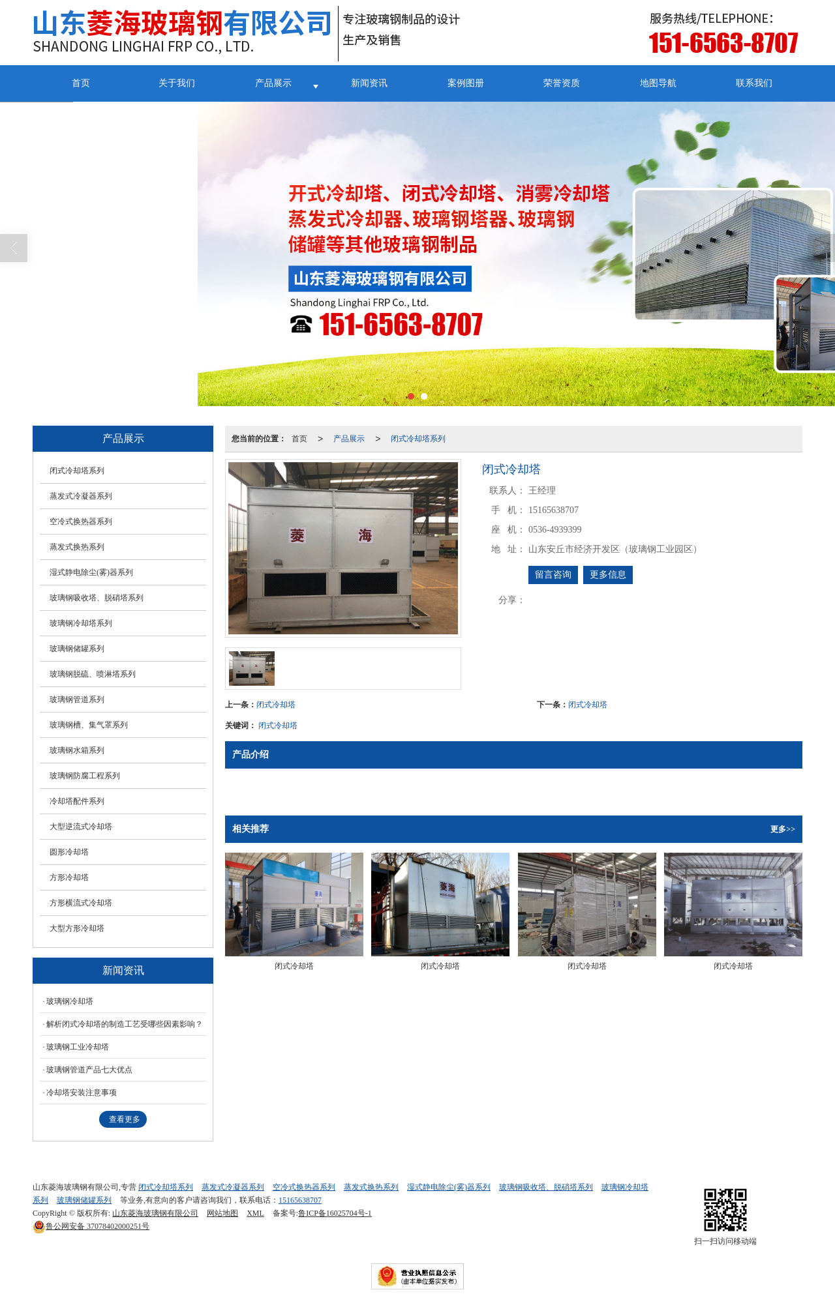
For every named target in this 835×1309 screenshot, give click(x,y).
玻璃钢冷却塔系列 (81, 623)
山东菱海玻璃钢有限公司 (155, 1213)
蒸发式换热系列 (77, 547)
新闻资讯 (369, 83)
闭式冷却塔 (276, 704)
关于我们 (177, 83)
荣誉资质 (561, 83)
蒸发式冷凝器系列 (81, 496)
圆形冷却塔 (69, 852)
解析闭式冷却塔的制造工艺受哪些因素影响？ (124, 1024)
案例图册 (466, 83)
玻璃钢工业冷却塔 (77, 1047)
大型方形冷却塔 (77, 928)
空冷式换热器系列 (81, 521)
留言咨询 (553, 575)
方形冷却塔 (69, 877)
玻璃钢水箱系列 (77, 750)
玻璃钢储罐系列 (77, 648)
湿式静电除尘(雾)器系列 (91, 572)
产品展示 (273, 83)
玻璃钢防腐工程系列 (85, 775)
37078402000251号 (91, 1226)
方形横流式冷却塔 (81, 902)
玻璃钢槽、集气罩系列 (89, 724)
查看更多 (124, 1119)
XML (255, 1213)
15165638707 (300, 1200)
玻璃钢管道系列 (77, 699)
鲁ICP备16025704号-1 (335, 1213)
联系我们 (754, 83)
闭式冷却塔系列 (418, 438)
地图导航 (658, 83)
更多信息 (608, 575)
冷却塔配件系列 (77, 801)
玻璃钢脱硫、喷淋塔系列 (93, 674)
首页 (81, 83)
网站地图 (222, 1213)
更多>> (782, 829)
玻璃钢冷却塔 (69, 1001)
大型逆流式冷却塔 (81, 826)
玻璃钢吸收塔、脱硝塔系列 (97, 597)
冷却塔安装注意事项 (81, 1092)
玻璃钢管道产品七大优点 (89, 1069)
